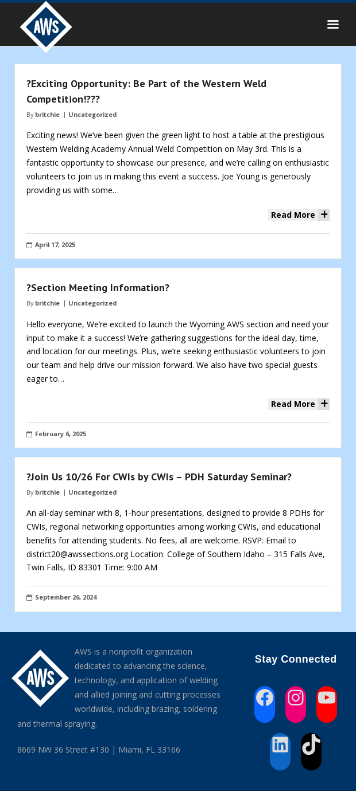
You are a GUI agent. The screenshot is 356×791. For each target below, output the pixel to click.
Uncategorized (92, 114)
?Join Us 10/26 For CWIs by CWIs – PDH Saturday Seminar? (159, 476)
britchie (47, 114)
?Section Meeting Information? (97, 287)
